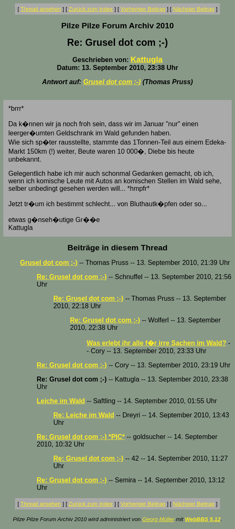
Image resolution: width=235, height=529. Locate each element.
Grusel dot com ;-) (112, 81)
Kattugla (146, 59)
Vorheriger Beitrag (142, 9)
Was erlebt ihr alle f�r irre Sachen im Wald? (156, 343)
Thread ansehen (40, 9)
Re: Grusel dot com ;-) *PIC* (81, 436)
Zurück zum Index (91, 9)
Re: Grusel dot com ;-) (72, 276)
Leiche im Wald (61, 400)
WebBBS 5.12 (203, 519)
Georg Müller (158, 519)
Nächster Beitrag (193, 9)
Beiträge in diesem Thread (118, 247)
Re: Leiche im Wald (83, 415)
